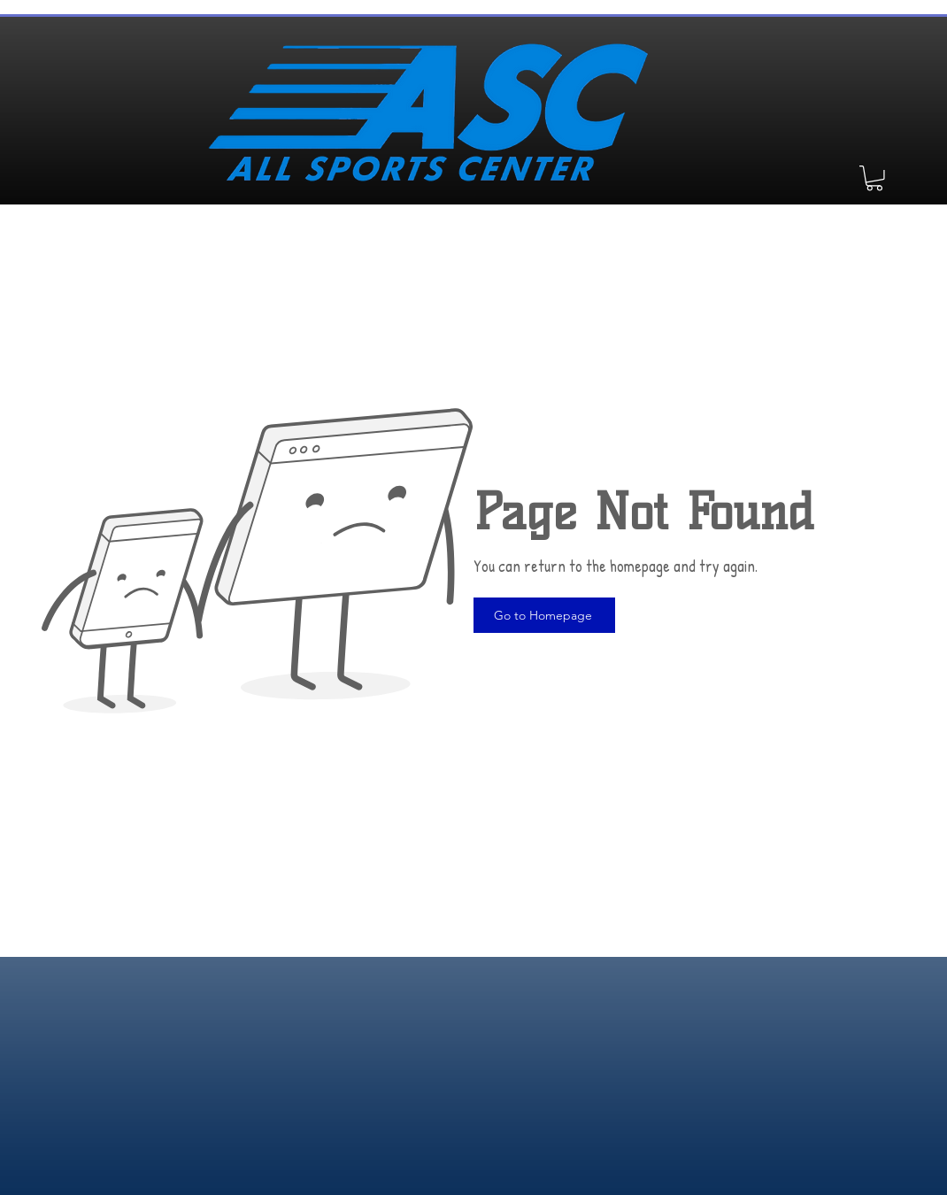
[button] (874, 178)
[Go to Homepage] (544, 615)
